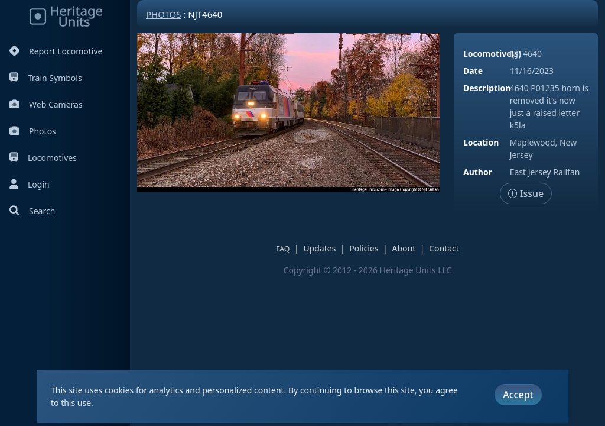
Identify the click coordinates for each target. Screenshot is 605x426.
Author (477, 172)
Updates (319, 248)
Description (486, 87)
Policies (363, 248)
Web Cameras (46, 104)
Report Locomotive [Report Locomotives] (55, 51)
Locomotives (43, 157)
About (403, 248)
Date (473, 70)
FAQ (283, 249)
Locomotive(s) (492, 53)
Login (29, 184)
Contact (444, 248)
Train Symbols (45, 77)
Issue (526, 193)
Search (32, 211)
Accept (518, 394)
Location (481, 142)
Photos (32, 131)
